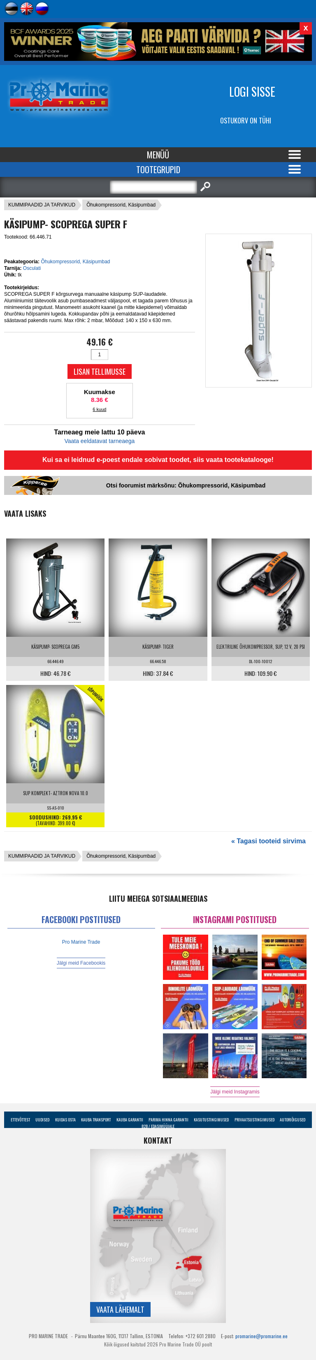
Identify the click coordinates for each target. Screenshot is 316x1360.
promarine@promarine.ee (261, 1335)
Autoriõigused (292, 1119)
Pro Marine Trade (81, 942)
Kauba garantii (129, 1119)
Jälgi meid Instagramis (234, 1092)
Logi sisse (252, 91)
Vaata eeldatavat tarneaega (99, 441)
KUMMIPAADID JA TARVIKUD (41, 205)
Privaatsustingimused (254, 1119)
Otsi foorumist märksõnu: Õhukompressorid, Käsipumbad (185, 485)
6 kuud (99, 409)
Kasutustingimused (211, 1119)
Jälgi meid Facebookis (81, 963)
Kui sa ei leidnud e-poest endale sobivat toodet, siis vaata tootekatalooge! (158, 459)
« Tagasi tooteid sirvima (268, 841)
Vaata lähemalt (120, 1309)
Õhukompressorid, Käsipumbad (121, 205)
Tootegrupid (158, 169)
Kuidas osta (65, 1119)
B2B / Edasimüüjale (158, 1126)
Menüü (158, 155)
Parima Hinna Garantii (168, 1119)
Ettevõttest (20, 1119)
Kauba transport (96, 1119)
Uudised (42, 1119)
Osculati (32, 268)
